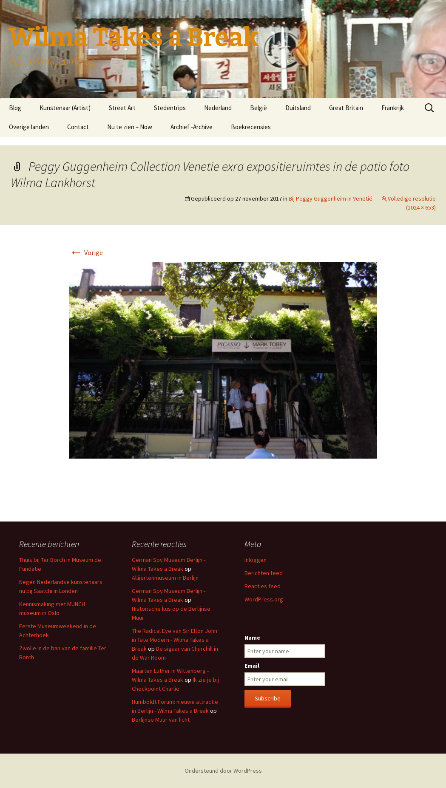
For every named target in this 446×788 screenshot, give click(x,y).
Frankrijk (392, 108)
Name (252, 637)
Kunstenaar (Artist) (65, 108)
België (258, 108)
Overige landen (29, 127)
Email (251, 665)
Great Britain (346, 108)
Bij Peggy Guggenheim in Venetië (330, 198)
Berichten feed (263, 573)
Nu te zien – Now (129, 127)
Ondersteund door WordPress (223, 770)
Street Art (122, 108)
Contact (78, 127)
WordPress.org (263, 599)
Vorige (86, 252)
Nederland (218, 108)
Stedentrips (170, 108)
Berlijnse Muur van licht (161, 719)
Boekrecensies (251, 127)
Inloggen (255, 560)
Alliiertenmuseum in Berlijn (165, 577)
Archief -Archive (191, 127)
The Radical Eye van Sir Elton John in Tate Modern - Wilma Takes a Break (174, 639)
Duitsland (298, 108)
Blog (15, 108)
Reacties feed (262, 586)
